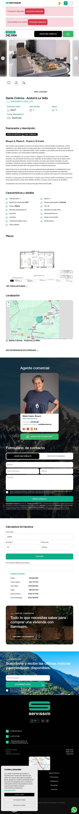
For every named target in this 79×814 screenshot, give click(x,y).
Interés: (9, 542)
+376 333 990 (31, 422)
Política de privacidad (62, 491)
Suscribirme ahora (23, 684)
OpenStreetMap (57, 338)
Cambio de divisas (17, 574)
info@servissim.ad (16, 731)
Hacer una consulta (48, 34)
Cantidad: (10, 532)
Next (76, 58)
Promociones (54, 777)
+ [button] (8, 302)
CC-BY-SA (69, 338)
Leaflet (45, 338)
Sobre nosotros (54, 773)
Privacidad (61, 802)
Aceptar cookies (19, 795)
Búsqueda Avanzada (34, 11)
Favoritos (54, 789)
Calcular (39, 556)
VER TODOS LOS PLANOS (16, 286)
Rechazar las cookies (19, 805)
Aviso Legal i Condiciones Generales (45, 802)
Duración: (45, 542)
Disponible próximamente (23, 636)
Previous (3, 58)
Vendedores (54, 781)
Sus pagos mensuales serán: (18, 563)
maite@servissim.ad (37, 424)
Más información (9, 790)
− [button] (8, 305)
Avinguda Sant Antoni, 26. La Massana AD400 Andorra (19, 742)
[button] (16, 83)
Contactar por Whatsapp (39, 436)
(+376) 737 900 (15, 736)
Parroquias (54, 785)
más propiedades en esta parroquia (22, 350)
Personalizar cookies (19, 800)
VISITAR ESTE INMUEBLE (56, 456)
